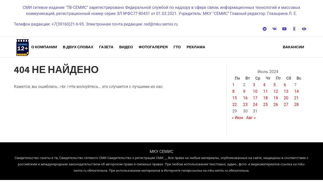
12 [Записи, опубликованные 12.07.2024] (276, 91)
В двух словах (78, 46)
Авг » (251, 117)
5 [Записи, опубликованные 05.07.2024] (275, 84)
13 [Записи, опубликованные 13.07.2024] (286, 91)
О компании (44, 46)
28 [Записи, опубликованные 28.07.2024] (296, 104)
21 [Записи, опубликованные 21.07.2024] (296, 98)
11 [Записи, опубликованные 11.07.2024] (265, 91)
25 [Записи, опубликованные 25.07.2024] (265, 104)
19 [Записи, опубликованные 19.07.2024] (276, 98)
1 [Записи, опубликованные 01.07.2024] (233, 84)
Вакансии (293, 46)
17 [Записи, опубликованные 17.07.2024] (255, 98)
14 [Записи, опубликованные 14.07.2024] (296, 91)
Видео (126, 46)
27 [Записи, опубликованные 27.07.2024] (286, 104)
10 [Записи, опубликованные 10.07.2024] (255, 91)
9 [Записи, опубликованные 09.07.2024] (244, 91)
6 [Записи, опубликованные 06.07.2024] (285, 84)
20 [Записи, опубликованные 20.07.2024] (286, 98)
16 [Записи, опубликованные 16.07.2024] (245, 98)
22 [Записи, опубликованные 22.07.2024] (234, 104)
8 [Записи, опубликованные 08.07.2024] (233, 91)
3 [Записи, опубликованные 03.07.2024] (254, 84)
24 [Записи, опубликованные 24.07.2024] (255, 104)
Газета (106, 46)
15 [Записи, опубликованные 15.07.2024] (234, 98)
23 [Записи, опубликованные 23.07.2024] (245, 104)
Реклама (195, 46)
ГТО (177, 46)
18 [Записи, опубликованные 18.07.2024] (265, 98)
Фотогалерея (153, 46)
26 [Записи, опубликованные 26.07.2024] (276, 104)
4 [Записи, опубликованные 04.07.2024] (264, 84)
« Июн (237, 117)
